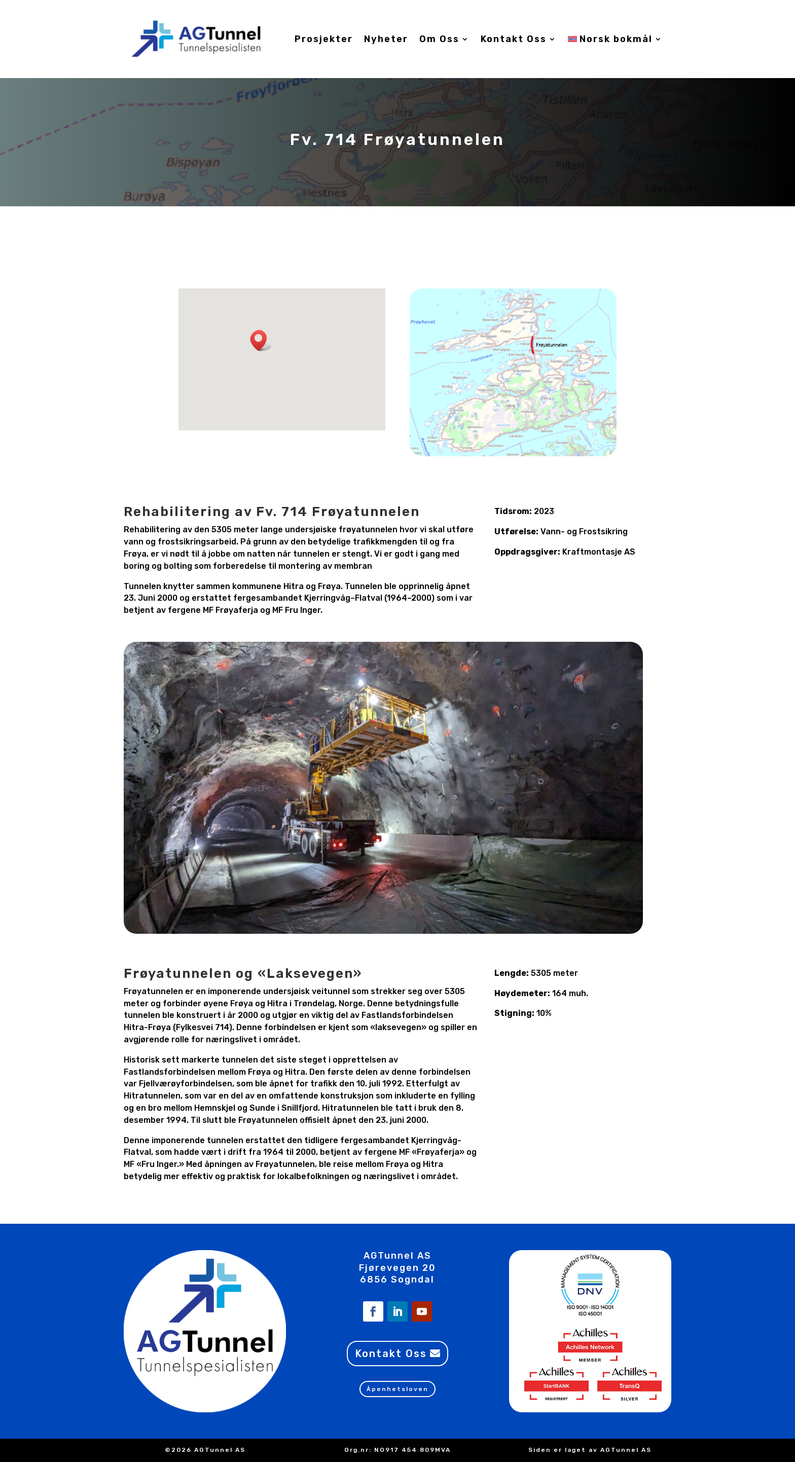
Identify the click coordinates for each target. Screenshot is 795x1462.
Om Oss (439, 39)
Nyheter (386, 39)
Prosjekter (324, 39)
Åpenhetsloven (397, 1389)
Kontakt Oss (514, 39)
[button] (261, 340)
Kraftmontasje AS (598, 552)
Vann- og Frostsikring (584, 531)
